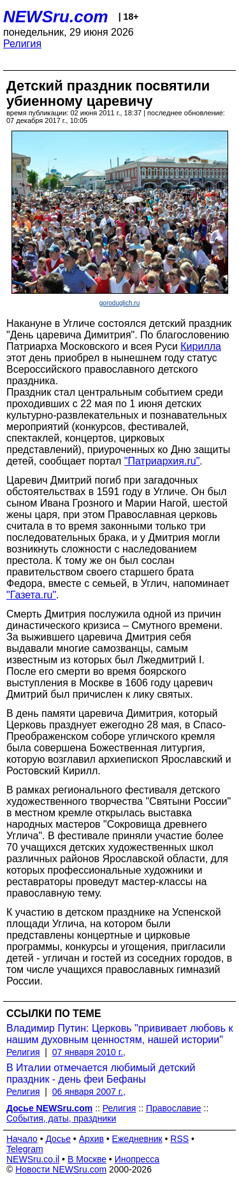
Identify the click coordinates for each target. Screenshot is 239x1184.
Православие (173, 1108)
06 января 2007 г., (89, 1092)
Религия (22, 43)
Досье (58, 1139)
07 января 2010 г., (89, 1052)
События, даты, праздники (61, 1118)
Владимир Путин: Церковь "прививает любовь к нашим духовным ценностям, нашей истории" (119, 1034)
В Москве (87, 1159)
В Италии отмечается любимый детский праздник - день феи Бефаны (100, 1073)
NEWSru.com (55, 16)
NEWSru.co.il (32, 1159)
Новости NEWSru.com (60, 1169)
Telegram (24, 1149)
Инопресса (137, 1159)
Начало (22, 1139)
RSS (179, 1139)
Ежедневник (137, 1139)
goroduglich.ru (119, 303)
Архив (91, 1139)
